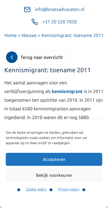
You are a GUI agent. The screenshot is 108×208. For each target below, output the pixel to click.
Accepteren (54, 159)
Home (10, 35)
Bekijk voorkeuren (54, 175)
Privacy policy (68, 189)
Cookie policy (36, 189)
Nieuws (29, 35)
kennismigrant (67, 91)
